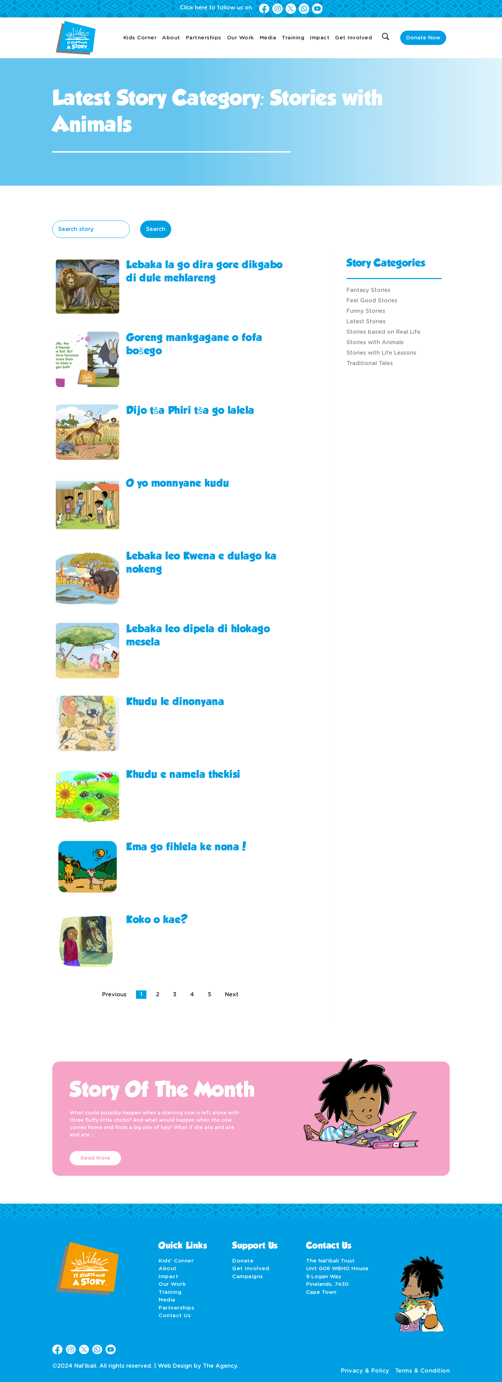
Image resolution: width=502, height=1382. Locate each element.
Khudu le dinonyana (175, 702)
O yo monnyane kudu (177, 484)
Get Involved (353, 37)
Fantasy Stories (368, 290)
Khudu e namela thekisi (183, 775)
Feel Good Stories (372, 300)
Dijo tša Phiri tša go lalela (190, 411)
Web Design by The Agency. (198, 1366)
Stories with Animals (375, 342)
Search (155, 229)
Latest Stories (366, 321)
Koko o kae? (157, 920)
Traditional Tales (370, 363)
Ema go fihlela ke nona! (186, 847)
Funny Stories (366, 311)
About (171, 37)
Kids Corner (140, 37)
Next (231, 994)
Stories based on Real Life (383, 332)
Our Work (240, 37)
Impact (319, 37)
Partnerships (203, 37)
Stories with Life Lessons (381, 353)
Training (293, 37)
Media (268, 37)
